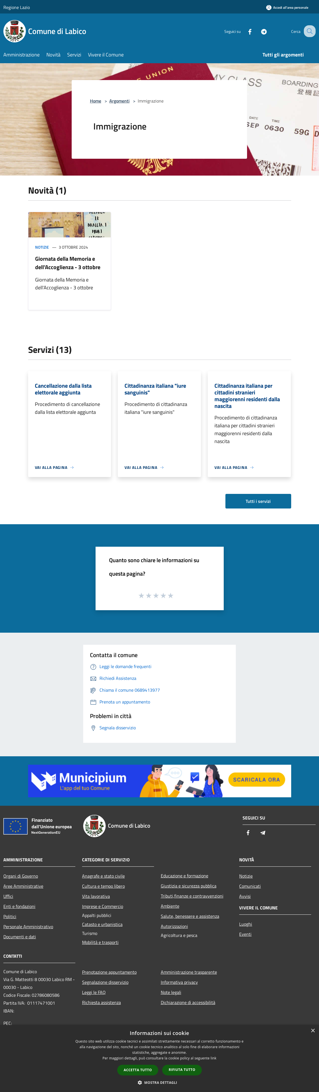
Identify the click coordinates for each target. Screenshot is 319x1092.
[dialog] (159, 1058)
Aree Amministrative (23, 886)
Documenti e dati (19, 936)
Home (95, 100)
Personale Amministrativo (28, 926)
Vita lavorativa (96, 896)
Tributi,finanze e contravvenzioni (192, 896)
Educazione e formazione (184, 875)
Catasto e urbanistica (102, 924)
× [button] (313, 1031)
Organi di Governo (20, 876)
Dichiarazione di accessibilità (188, 1002)
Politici (9, 916)
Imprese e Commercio (102, 906)
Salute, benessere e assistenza (190, 916)
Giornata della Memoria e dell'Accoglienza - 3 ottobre (67, 262)
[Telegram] (258, 31)
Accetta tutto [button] (138, 1070)
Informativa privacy (179, 982)
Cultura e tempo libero (103, 886)
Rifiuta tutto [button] (182, 1069)
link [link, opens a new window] (213, 1058)
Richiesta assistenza (101, 1002)
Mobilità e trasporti (100, 942)
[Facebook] (244, 31)
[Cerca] (309, 31)
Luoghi (245, 924)
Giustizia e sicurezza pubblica (188, 885)
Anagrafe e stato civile (103, 876)
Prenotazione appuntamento (109, 972)
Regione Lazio (16, 7)
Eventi (245, 934)
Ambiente (170, 906)
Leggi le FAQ (94, 992)
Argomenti (119, 100)
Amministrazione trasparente (189, 972)
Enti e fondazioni (19, 906)
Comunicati (250, 886)
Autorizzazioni (174, 926)
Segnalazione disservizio (105, 982)
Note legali (171, 992)
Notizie (42, 247)
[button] (159, 1082)
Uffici (8, 896)
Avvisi (245, 896)
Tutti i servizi (258, 501)
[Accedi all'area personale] (287, 7)
